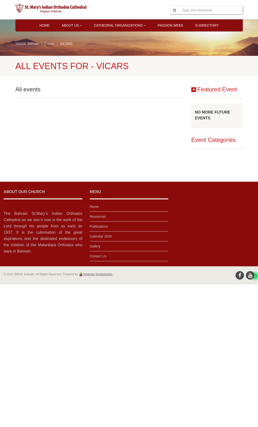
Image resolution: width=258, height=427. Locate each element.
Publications (99, 226)
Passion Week (170, 25)
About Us (72, 25)
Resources (98, 216)
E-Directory (207, 25)
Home (44, 25)
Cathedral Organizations (120, 25)
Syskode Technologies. (97, 274)
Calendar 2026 (101, 236)
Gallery (95, 246)
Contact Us (98, 256)
